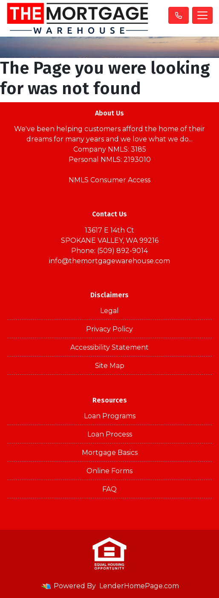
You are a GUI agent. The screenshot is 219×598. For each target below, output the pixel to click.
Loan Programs (109, 416)
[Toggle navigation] (202, 15)
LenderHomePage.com (139, 586)
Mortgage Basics (110, 452)
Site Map (109, 366)
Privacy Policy (109, 329)
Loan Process (109, 434)
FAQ (109, 489)
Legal (109, 311)
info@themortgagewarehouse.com (109, 261)
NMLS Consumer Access (109, 180)
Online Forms (109, 471)
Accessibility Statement (109, 347)
